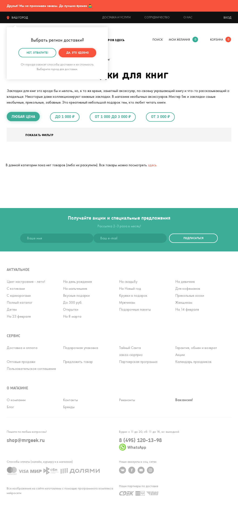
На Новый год (130, 288)
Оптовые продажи (21, 361)
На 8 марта (72, 316)
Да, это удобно (77, 52)
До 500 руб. (72, 302)
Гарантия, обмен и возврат (196, 347)
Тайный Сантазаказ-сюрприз (130, 351)
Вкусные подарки (76, 295)
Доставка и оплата (22, 347)
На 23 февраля (19, 316)
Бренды (69, 406)
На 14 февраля (187, 309)
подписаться (193, 238)
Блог (10, 406)
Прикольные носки (189, 295)
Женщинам (183, 302)
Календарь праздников (193, 361)
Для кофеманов (187, 288)
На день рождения (77, 281)
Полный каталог (19, 302)
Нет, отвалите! (37, 52)
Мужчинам (127, 302)
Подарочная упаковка (80, 347)
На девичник (185, 281)
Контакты (70, 399)
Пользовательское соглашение (31, 368)
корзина (216, 40)
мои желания (179, 40)
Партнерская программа (138, 361)
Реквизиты (127, 399)
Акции (180, 354)
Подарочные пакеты (135, 309)
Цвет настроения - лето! (26, 281)
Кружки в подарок (133, 295)
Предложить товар (78, 361)
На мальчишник (75, 288)
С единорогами (19, 295)
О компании (16, 399)
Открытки (70, 309)
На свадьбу (128, 281)
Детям (12, 309)
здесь (152, 165)
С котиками (16, 288)
